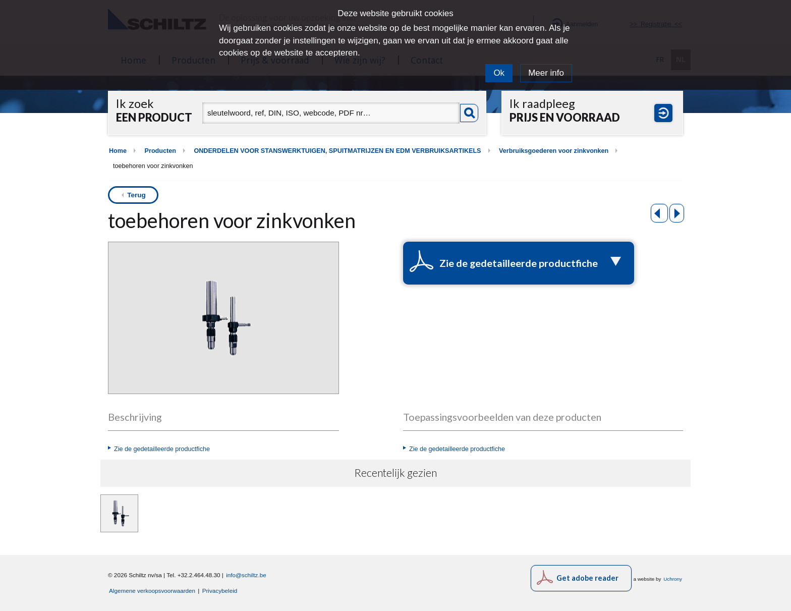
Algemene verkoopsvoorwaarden (152, 590)
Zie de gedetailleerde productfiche (162, 449)
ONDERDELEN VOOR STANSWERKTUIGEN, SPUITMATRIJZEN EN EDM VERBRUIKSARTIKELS (337, 150)
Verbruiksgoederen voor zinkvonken (553, 150)
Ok (498, 73)
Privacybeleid (220, 590)
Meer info (546, 73)
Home (118, 150)
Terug (136, 195)
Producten (160, 150)
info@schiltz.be (246, 575)
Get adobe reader (587, 578)
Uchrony (672, 579)
